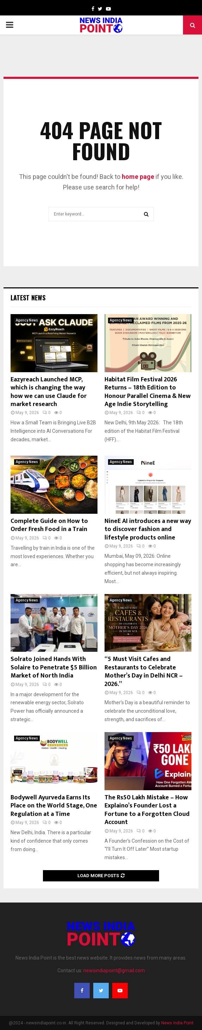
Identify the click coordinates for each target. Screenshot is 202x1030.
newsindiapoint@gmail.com (114, 970)
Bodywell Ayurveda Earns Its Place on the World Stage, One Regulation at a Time (54, 805)
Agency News (27, 320)
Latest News (28, 297)
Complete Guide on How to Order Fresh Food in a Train (49, 525)
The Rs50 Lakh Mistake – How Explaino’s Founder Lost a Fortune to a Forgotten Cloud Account (147, 810)
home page (138, 176)
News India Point (177, 1022)
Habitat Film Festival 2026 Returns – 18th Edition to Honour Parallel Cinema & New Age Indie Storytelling (148, 392)
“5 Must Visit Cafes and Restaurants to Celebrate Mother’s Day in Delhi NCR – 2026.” (144, 671)
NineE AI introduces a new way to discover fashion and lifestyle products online (148, 529)
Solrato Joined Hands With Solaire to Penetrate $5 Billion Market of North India (54, 667)
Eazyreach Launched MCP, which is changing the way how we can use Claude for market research (49, 392)
